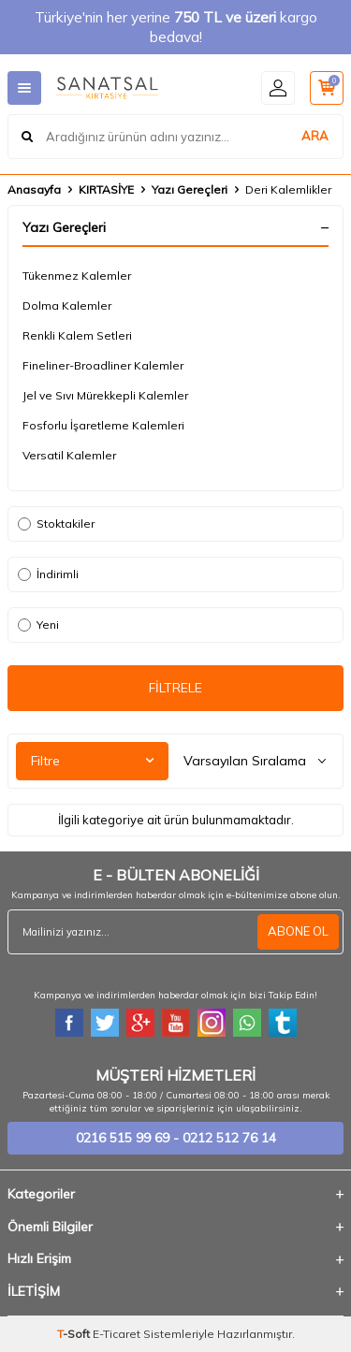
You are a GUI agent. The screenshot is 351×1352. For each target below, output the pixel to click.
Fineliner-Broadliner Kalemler (102, 365)
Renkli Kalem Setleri (77, 335)
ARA (315, 135)
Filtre (92, 760)
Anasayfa (34, 189)
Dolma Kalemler (66, 305)
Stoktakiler (56, 523)
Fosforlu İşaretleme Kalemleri (103, 425)
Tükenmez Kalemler (76, 276)
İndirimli (48, 574)
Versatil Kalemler (69, 455)
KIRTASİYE (106, 189)
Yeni (38, 625)
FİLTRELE (175, 687)
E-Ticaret (116, 1334)
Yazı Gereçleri (189, 189)
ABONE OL (298, 930)
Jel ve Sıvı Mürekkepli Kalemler (105, 395)
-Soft (75, 1334)
